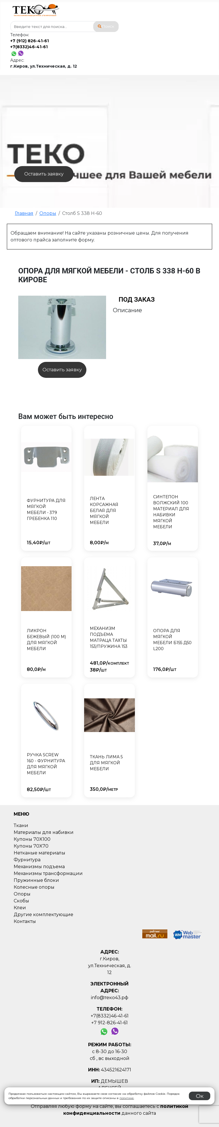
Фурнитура (27, 859)
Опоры (22, 894)
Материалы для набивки (44, 832)
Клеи (20, 907)
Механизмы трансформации (48, 873)
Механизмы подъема (39, 866)
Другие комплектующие (43, 914)
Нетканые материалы (39, 853)
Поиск (106, 26)
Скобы (21, 901)
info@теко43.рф (109, 997)
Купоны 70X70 (31, 846)
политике (126, 1098)
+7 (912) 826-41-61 (29, 40)
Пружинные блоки (36, 880)
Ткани (21, 825)
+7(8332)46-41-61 (29, 46)
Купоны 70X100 (32, 839)
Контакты (25, 921)
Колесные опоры (34, 887)
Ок (200, 1095)
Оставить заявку (44, 174)
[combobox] (64, 26)
